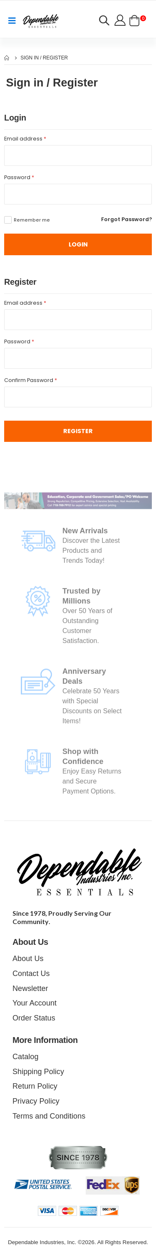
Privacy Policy (35, 1101)
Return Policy (34, 1086)
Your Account (34, 1003)
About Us (28, 958)
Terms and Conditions (48, 1116)
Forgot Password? (126, 219)
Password (19, 177)
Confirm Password (30, 380)
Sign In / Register (44, 58)
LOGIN (78, 244)
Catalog (25, 1056)
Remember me (32, 220)
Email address (25, 138)
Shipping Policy (38, 1071)
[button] (104, 21)
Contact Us (31, 973)
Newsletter (30, 988)
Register (78, 431)
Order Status (33, 1018)
